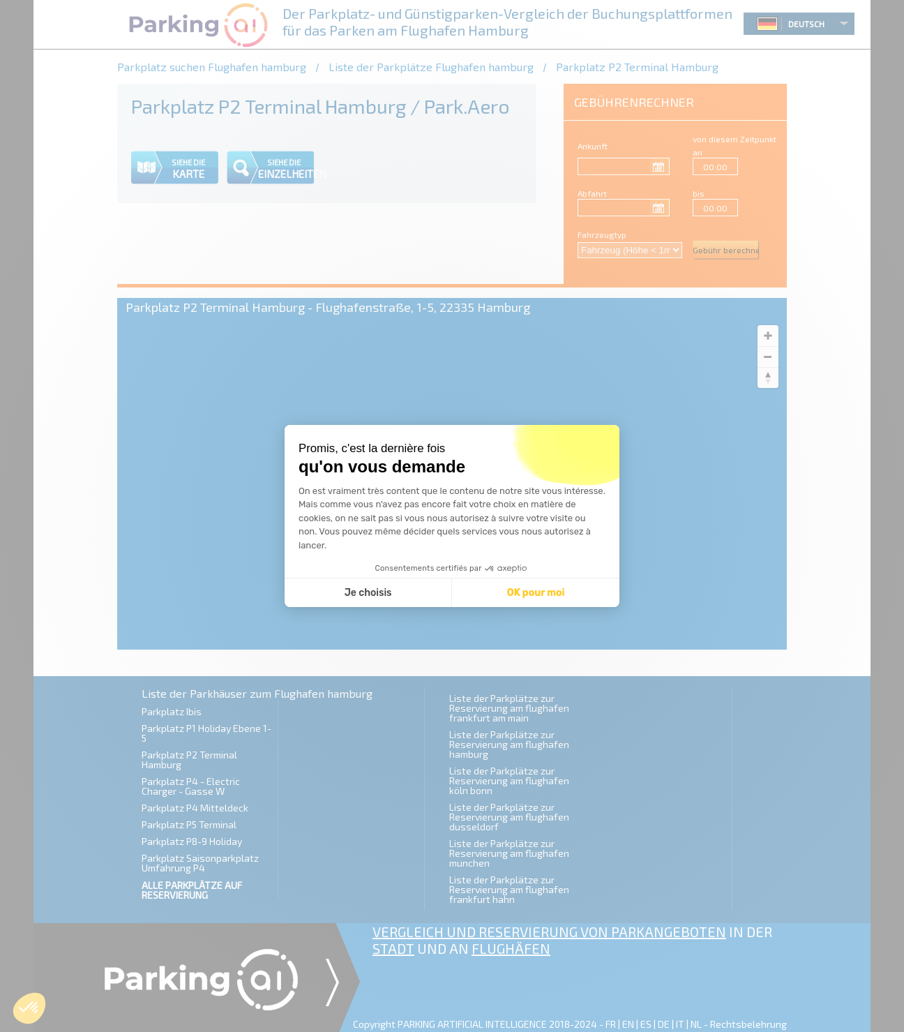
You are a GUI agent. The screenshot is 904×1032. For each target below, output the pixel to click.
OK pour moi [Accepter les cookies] (536, 593)
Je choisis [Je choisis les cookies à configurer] (368, 593)
